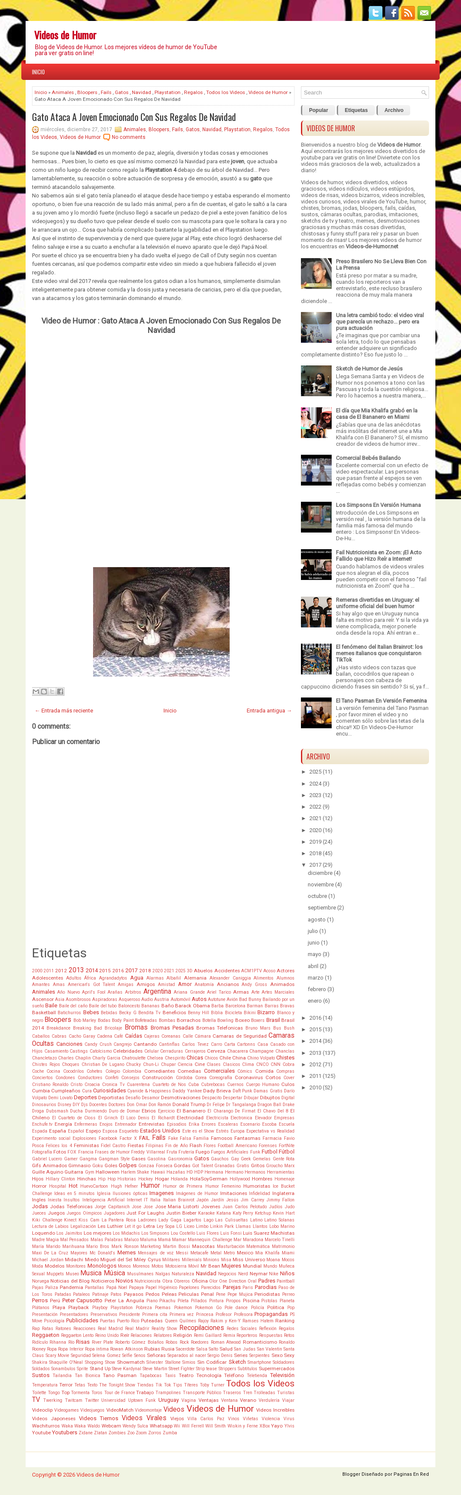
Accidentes (227, 971)
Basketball (44, 1012)
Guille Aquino (47, 1172)
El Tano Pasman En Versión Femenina (381, 700)
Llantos (260, 1226)
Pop (291, 1307)
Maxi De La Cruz (50, 1253)
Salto (213, 1349)
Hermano (234, 1172)
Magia (52, 1239)
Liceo (189, 1226)
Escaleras (228, 1124)
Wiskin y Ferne (243, 1426)
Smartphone (259, 1362)
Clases (214, 1064)
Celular (151, 1051)
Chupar (168, 1064)
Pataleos (81, 1294)
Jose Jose (142, 1207)
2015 (105, 971)
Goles (111, 1165)
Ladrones (147, 1220)
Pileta (183, 1301)
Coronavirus (249, 1077)
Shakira (39, 1362)
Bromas (136, 1027)
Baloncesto (129, 1006)
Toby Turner (212, 1385)
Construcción (157, 1077)
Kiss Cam (89, 1220)
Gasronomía (180, 1159)
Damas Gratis (268, 1091)
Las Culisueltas (231, 1220)
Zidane (86, 1433)
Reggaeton (45, 1335)
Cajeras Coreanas (162, 1036)
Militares (171, 1260)
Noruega (40, 1281)
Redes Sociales (242, 1328)
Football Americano (237, 1145)
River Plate (102, 1342)
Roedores (200, 1342)
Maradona (253, 1239)
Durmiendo (96, 1111)
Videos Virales (144, 1418)
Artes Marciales (278, 992)
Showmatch (131, 1362)
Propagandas (271, 1314)
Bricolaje (113, 1028)
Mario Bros (97, 1246)
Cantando (145, 1044)
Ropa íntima (97, 1349)
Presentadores (74, 1314)
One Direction (232, 1281)
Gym (89, 1172)
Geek (246, 1159)
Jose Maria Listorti (177, 1207)
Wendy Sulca (135, 1426)
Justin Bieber (181, 1213)
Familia (201, 1138)
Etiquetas (356, 110)
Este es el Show (198, 1131)
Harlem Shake (135, 1172)
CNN (275, 1064)
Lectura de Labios (50, 1226)
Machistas (283, 1233)
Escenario (250, 1124)
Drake (289, 1104)
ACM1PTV (251, 971)
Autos (199, 999)
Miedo (92, 1260)
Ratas (47, 1328)
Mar (237, 1239)
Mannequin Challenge (210, 1239)
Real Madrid (110, 1328)
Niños (287, 1273)
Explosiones (84, 1138)
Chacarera (237, 1051)
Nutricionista (147, 1281)
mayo (314, 954)
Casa (262, 1044)
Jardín (217, 1200)
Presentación (45, 1314)
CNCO (262, 1064)
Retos (289, 1335)
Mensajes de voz (155, 1253)
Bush (289, 1028)
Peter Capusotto (82, 1300)
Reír (124, 1335)
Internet (134, 1200)
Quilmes (187, 1321)
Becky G (127, 1012)
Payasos (133, 1294)
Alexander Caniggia (230, 978)
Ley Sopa (166, 1226)
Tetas (79, 1385)
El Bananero (191, 1111)
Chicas (195, 1057)
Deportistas (111, 1098)
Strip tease (206, 1368)
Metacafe (199, 1253)
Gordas (182, 1165)
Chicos (211, 1058)
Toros (96, 1392)
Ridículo (40, 1342)
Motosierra (176, 1266)
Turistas (286, 1392)
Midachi (74, 1260)
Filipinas (154, 1145)
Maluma (148, 1239)
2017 (131, 970)
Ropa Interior (70, 1349)
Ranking (285, 1321)
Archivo (394, 110)
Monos (124, 1266)
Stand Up (100, 1368)
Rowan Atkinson (126, 1349)
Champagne (261, 1051)
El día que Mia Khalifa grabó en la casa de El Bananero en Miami (376, 413)
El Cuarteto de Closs (74, 1118)
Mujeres (231, 1266)
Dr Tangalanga (241, 1104)
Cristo (76, 1084)
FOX (71, 1152)
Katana (223, 1213)
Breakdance (58, 1028)
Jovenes (210, 1207)
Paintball (286, 1281)
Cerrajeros (195, 1051)
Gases (138, 1159)
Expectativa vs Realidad (270, 1131)
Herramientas (281, 1172)
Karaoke (206, 1213)
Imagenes (161, 1193)
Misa (226, 1260)
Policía (257, 1307)
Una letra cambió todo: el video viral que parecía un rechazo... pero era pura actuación (380, 321)
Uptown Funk (142, 1400)
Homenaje (284, 1179)
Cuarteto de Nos (169, 1084)
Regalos (193, 92)
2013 (76, 970)
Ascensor (43, 999)
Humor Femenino (223, 1186)
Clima (248, 1064)
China (239, 1058)
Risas (83, 1342)
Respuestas (271, 1335)
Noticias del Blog (70, 1281)
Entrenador (126, 1124)
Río (71, 1342)
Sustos (41, 1375)
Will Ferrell (193, 1426)
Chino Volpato (261, 1058)
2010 (315, 1087)
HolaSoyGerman (209, 1179)
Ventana (229, 1400)
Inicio (38, 72)
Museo (72, 1274)
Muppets (55, 1274)
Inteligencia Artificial (103, 1200)
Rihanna (58, 1342)
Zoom (141, 1433)
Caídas (133, 1036)
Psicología (54, 1321)
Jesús (232, 1200)
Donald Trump (188, 1104)
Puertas (107, 1321)
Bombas (167, 1020)
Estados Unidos (160, 1130)
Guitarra (73, 1172)
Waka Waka (73, 1426)
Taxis (170, 1375)
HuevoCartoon (94, 1186)
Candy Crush (98, 1044)
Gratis (242, 1165)
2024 (315, 783)
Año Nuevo (68, 992)
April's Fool (93, 992)
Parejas (232, 1287)
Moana (273, 1260)
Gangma (88, 1159)
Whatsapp (161, 1426)
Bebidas (109, 1012)
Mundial (252, 1266)
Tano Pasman (120, 1375)
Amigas (126, 984)
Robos (172, 1342)
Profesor (224, 1314)
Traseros (232, 1392)
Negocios (227, 1274)
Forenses (268, 1145)
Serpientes (259, 1355)
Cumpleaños (65, 1091)
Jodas (40, 1206)
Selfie (127, 1355)
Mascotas (203, 1246)
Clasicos (231, 1064)
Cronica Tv (113, 1084)
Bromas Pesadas (172, 1027)
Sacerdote (185, 1349)
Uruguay (168, 1400)
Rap (36, 1328)
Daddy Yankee (186, 1091)
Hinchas (86, 1179)
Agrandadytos (113, 978)
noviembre (321, 884)
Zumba (170, 1433)
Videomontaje (148, 1410)
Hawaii (158, 1172)
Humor (150, 1185)
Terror (66, 1385)
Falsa (185, 1138)
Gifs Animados (49, 1165)
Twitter (92, 1400)
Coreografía (220, 1077)
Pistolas (269, 1301)
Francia (85, 1152)
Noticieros (102, 1281)
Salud (226, 1349)
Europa (237, 1131)
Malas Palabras (106, 1239)
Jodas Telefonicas (71, 1207)
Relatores (163, 1335)
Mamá (164, 1239)
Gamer (71, 1159)
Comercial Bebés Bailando (368, 458)
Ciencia (185, 1064)
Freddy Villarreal (148, 1152)
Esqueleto (128, 1131)
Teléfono (234, 1375)
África (90, 978)
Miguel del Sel (116, 1260)
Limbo (202, 1226)
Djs (84, 1104)
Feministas (86, 1145)
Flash (196, 1145)
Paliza (51, 1287)
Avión (232, 999)
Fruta (171, 1152)
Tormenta (80, 1392)
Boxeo (242, 1020)
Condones (65, 1077)
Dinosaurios (44, 1104)
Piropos (233, 1301)
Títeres (191, 1385)
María (38, 1246)
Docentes (98, 1104)
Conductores (90, 1077)
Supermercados (277, 1368)
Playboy (100, 1307)
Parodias (266, 1287)
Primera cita (154, 1314)
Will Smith (215, 1426)
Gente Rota (284, 1159)
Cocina (53, 1071)
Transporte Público (202, 1392)
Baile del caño (73, 1006)
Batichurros (69, 1012)
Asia (59, 999)
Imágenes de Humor (197, 1193)
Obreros (182, 1281)
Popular (318, 110)
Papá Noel (116, 1287)
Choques (70, 1064)
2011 (49, 971)
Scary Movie (58, 1355)
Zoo (130, 1433)
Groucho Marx (280, 1165)
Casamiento (56, 1051)
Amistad (166, 984)
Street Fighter (182, 1368)
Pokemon (183, 1307)
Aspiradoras (104, 999)
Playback (78, 1307)
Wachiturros (46, 1426)
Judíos (276, 1207)
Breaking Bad (87, 1028)
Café (118, 1036)
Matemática (258, 1246)
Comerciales (219, 1071)
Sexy (289, 1355)
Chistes (285, 1057)
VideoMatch (120, 1410)
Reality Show (164, 1328)
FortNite (287, 1145)
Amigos (146, 984)
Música (114, 1273)
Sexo (277, 1355)
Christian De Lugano (103, 1064)
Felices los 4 (59, 1145)
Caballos (41, 1036)
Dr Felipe (216, 1104)
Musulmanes (140, 1274)
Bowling (225, 1020)
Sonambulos (63, 1368)
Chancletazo (44, 1058)
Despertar (232, 1098)
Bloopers (87, 92)
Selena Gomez (106, 1355)
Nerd (243, 1274)
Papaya (136, 1287)
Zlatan (100, 1433)
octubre (317, 896)
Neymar (259, 1274)
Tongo (54, 1392)
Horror (39, 1186)
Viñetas (250, 1418)
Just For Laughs (145, 1213)
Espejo (93, 1131)
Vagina (188, 1400)
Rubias (152, 1349)
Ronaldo (287, 1342)
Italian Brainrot (178, 1200)
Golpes (128, 1165)
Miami (288, 1253)
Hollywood (240, 1179)
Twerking (52, 1400)
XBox (265, 1426)
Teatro (186, 1375)
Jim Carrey (252, 1200)
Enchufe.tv (42, 1124)
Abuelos (203, 971)
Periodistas (267, 1294)
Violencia (271, 1418)
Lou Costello (183, 1233)
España (57, 1131)
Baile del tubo (103, 1006)
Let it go (133, 1226)
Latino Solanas (279, 1220)
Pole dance (236, 1307)
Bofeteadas (146, 1020)
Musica (91, 1273)
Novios (124, 1280)
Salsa (201, 1349)
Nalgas (162, 1274)
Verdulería (269, 1400)
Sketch (237, 1362)
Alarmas (155, 978)
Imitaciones (233, 1193)
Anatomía (204, 984)
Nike (273, 1274)
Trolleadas (264, 1392)
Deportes (85, 1097)
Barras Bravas (280, 1006)
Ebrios (149, 1111)
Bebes (91, 1012)
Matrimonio (283, 1246)
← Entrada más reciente (64, 710)
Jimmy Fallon (280, 1200)
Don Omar (137, 1104)
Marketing (150, 1246)
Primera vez (181, 1314)
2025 (180, 971)
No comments (129, 137)
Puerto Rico (128, 1321)
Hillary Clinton (61, 1179)
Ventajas (208, 1400)
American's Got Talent (91, 984)
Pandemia (71, 1287)
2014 (92, 970)
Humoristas (256, 1186)
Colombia (132, 1071)
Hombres (262, 1179)
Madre (38, 1239)
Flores (210, 1145)
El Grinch (108, 1118)
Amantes (41, 984)
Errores (208, 1124)
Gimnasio (79, 1165)
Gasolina (156, 1159)
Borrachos (189, 1020)
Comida (264, 1071)
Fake (173, 1138)
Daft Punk (242, 1091)
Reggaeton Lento (77, 1335)
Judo (290, 1207)
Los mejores (97, 1233)
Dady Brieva (217, 1091)
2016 (118, 971)
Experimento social (51, 1138)
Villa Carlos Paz (206, 1418)
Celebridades (128, 1051)
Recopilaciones (201, 1328)
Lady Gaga (169, 1220)
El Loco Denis (134, 1118)
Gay (235, 1159)
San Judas (244, 1349)
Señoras (156, 1355)
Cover (289, 1077)
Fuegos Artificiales (229, 1152)
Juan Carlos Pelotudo (244, 1207)
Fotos (59, 1152)
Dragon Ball (269, 1104)
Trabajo (145, 1392)
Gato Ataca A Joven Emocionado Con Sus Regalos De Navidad (134, 116)
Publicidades (82, 1320)
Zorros (154, 1433)
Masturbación (231, 1246)
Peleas (169, 1294)
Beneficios (174, 1012)
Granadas (224, 1165)
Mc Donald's (102, 1253)
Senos (140, 1355)
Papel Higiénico (161, 1287)
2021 (169, 971)
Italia (155, 1200)
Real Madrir (137, 1328)
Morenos (141, 1266)
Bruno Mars (258, 1028)
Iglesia (104, 1193)
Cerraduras (171, 1051)
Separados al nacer (186, 1355)
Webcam (111, 1426)
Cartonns (246, 1044)
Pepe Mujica (240, 1294)
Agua (136, 977)
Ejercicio (166, 1111)
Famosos (221, 1138)
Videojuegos (92, 1410)
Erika (194, 1124)
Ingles (39, 1200)
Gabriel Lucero (47, 1159)
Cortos (273, 1077)
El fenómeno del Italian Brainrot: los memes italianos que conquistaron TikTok (379, 653)
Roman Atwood (226, 1342)
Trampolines (168, 1392)
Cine (200, 1064)
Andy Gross (254, 984)
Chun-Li (151, 1064)
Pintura (216, 1301)
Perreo (288, 1294)
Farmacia (272, 1138)
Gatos (121, 92)
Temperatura (45, 1385)
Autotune (216, 999)
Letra (149, 1226)
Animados (282, 984)
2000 (37, 971)
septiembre (322, 907)
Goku (97, 1165)
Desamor (151, 1098)
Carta (229, 1044)
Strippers (227, 1368)
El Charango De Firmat (231, 1111)
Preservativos (103, 1314)
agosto (317, 919)
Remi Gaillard (208, 1335)
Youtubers (64, 1432)
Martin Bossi (176, 1246)
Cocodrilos (73, 1071)
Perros (40, 1300)
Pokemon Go (208, 1307)
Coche (38, 1071)
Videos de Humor (65, 34)
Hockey (145, 1179)
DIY (76, 1104)
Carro (216, 1044)
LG (179, 1226)
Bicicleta (233, 1012)
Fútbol (287, 1151)
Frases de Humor (112, 1152)
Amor (185, 984)
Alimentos (264, 978)
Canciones (69, 1044)
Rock (184, 1342)
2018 (145, 971)
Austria (161, 999)
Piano (152, 1301)
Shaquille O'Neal (66, 1362)
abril (313, 966)
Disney (64, 1104)
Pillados (199, 1301)
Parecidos (211, 1287)
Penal (207, 1294)
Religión (182, 1335)
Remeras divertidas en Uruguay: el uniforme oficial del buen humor (377, 603)
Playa (59, 1307)
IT (146, 1200)
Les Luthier (110, 1226)
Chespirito (175, 1058)
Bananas (150, 1006)
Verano (248, 1400)
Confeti (112, 1077)
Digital (288, 1098)
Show (110, 1362)
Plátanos (41, 1307)
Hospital (57, 1186)
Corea (201, 1077)
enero (315, 1001)
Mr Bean (210, 1266)
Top (65, 1392)
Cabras (59, 1036)
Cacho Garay (82, 1036)
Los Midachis (126, 1233)
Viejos (177, 1418)
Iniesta (54, 1200)
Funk (255, 1152)
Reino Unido (107, 1335)
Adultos (74, 978)
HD (190, 1172)
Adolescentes (47, 978)
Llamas (243, 1226)
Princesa (204, 1314)
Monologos (102, 1266)
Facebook (108, 1138)
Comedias (189, 1071)
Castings (79, 1051)
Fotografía (42, 1152)
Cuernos (235, 1084)
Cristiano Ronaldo (50, 1084)
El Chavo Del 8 (273, 1111)
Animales (63, 92)
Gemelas (262, 1159)
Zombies (117, 1433)
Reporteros (246, 1335)
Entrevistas (151, 1124)
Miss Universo (249, 1260)
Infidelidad (259, 1193)
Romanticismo (260, 1342)
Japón (202, 1200)
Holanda (179, 1179)
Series (241, 1355)
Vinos (233, 1418)
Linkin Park (222, 1226)
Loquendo (43, 1233)
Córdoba (184, 1077)
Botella (209, 1020)
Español (76, 1131)
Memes (126, 1252)
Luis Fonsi (231, 1233)
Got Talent (202, 1165)
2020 (157, 971)
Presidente (129, 1314)
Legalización (83, 1226)
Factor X (128, 1138)
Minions (211, 1260)
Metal (216, 1253)
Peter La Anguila (124, 1301)
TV (36, 1400)
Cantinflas (169, 1044)
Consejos (130, 1077)
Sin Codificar (212, 1362)
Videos (173, 1409)
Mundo (270, 1266)
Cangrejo (122, 1044)
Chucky (133, 1064)
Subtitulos (247, 1368)
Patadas (63, 1294)
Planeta (287, 1301)
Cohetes (94, 1071)
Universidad (113, 1400)
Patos (116, 1294)
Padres (266, 1280)
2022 (315, 806)
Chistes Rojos (46, 1064)
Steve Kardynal (126, 1368)
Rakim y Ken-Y (225, 1321)
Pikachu (167, 1301)
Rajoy (203, 1321)
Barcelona (235, 1006)
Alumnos (286, 978)
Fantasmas (247, 1138)
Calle (188, 1036)
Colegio (112, 1071)
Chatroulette (134, 1058)
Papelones (189, 1287)
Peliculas (188, 1294)
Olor (213, 1281)
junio (314, 942)
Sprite (82, 1368)
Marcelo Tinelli (280, 1239)
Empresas (284, 1118)
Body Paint (122, 1020)
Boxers (258, 1020)
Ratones (63, 1328)
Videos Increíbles (275, 1410)
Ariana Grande (189, 992)
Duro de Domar (124, 1111)
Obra (167, 1281)
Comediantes (159, 1071)
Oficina (200, 1281)
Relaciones (141, 1335)
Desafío (132, 1098)
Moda (37, 1266)
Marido (53, 1246)
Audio (147, 999)
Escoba (269, 1124)
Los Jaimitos (69, 1233)
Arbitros (133, 992)
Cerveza (216, 1051)
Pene (220, 1294)
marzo (316, 977)
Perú (55, 1301)
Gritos (258, 1165)
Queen (171, 1321)
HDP (198, 1172)
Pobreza (144, 1307)
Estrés (222, 1131)
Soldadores (284, 1362)
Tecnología (209, 1375)
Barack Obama (192, 1006)
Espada (39, 1131)
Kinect (70, 1220)
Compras (285, 1071)
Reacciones (84, 1328)
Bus (277, 1028)
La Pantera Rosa (119, 1220)
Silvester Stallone (163, 1362)
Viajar (288, 1400)
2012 (61, 971)
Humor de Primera (182, 1186)
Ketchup (263, 1213)
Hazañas (175, 1172)
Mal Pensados (74, 1239)
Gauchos (220, 1159)
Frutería (186, 1152)
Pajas (38, 1287)
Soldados (41, 1368)
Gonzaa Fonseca (155, 1165)
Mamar (179, 1239)
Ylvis (289, 1426)
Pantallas (94, 1287)
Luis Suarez (256, 1233)
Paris (247, 1287)
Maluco (131, 1239)
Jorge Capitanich (112, 1207)
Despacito (212, 1098)
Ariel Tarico (219, 992)
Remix (229, 1335)
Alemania (195, 978)
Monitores (76, 1266)
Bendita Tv (149, 1012)
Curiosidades (109, 1090)
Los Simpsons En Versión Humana (378, 505)
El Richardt (163, 1118)
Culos (288, 1084)
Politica (275, 1307)
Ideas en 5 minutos (74, 1193)
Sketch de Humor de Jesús (369, 368)
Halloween (108, 1172)
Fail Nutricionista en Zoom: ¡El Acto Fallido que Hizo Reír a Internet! (379, 555)
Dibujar (251, 1098)
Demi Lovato (60, 1098)
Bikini (250, 1012)
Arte (255, 992)
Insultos (72, 1200)
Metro (229, 1253)
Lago (208, 1220)
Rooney (39, 1349)
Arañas (115, 992)
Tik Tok (163, 1385)
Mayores (79, 1253)
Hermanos (255, 1172)
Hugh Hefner (124, 1186)
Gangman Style (114, 1159)
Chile (225, 1058)
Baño (167, 1006)
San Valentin (269, 1349)
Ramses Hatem (258, 1321)
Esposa (109, 1131)
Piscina (251, 1301)
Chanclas (285, 1051)
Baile (51, 1005)
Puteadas (152, 1321)
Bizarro (266, 1012)
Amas (59, 984)
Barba (217, 1006)
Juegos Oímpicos (84, 1213)
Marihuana (73, 1246)
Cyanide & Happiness (149, 1091)
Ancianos (228, 984)
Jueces (39, 1213)
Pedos (153, 1294)
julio (313, 931)
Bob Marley (84, 1020)
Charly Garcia (106, 1058)
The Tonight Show (117, 1385)
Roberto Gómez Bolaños (139, 1342)
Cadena (104, 1036)
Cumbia (41, 1091)
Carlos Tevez (195, 1044)
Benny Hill (198, 1012)
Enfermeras (85, 1124)
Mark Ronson (125, 1246)
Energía (63, 1124)
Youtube (41, 1433)
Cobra (289, 1064)
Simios (188, 1362)
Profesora (243, 1314)
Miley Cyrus (147, 1260)
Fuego (202, 1152)
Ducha (76, 1111)
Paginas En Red (411, 1474)
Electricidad (190, 1118)
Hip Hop (107, 1179)
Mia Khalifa (267, 1253)
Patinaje (100, 1294)
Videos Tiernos (98, 1418)
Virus (289, 1418)
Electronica (241, 1118)
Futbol (269, 1151)
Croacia (92, 1084)
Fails (106, 92)
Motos (157, 1266)
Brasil (273, 1020)
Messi (182, 1253)
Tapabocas (151, 1375)
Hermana (213, 1172)
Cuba (193, 1084)
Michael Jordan (48, 1260)
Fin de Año (176, 1145)
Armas (241, 992)
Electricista (217, 1118)
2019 (315, 842)
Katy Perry (243, 1213)
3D (190, 971)
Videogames (66, 1410)
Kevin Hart (284, 1213)
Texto (92, 1385)
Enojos (106, 1124)
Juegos (56, 1213)
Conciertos (42, 1077)
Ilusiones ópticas (130, 1193)
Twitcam (73, 1400)
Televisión (282, 1375)
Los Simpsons (155, 1233)
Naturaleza (183, 1274)
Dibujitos (270, 1098)
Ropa (52, 1349)
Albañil (173, 978)
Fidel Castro (113, 1145)
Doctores (116, 1104)
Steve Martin (155, 1368)
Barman (255, 1006)
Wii (177, 1426)
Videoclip (42, 1410)
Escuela (287, 1124)
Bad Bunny (250, 999)
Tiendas (145, 1385)
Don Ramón (160, 1104)
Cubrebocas (213, 1084)
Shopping (94, 1362)
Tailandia (62, 1375)
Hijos (38, 1179)
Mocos (288, 1260)
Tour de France (119, 1392)
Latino (256, 1220)
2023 (315, 795)
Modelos (54, 1266)
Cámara (203, 1036)
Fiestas (136, 1145)
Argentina (157, 991)
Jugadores (114, 1213)
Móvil (193, 1266)
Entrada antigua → (269, 710)
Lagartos (192, 1220)
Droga (38, 1111)
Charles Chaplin (74, 1058)
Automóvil (180, 999)
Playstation (168, 92)
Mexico (245, 1253)
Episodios (177, 1124)
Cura (87, 1091)
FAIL (144, 1138)
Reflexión (268, 1328)
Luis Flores (207, 1233)
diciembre (320, 873)
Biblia (217, 1012)
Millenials (192, 1260)
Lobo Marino (282, 1226)
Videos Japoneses (54, 1418)
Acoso (269, 971)
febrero (317, 989)
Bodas (104, 1020)
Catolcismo (101, 1051)
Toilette (39, 1392)
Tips (177, 1385)
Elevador (263, 1118)
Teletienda (257, 1375)
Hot (73, 1186)
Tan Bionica (87, 1375)
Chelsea (155, 1058)
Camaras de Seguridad (240, 1036)
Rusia (168, 1349)
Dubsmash (57, 1111)
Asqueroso (129, 999)
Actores (286, 971)
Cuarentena (138, 1084)
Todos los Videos (225, 92)
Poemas (163, 1307)
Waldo (94, 1426)
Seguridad (81, 1355)
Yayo (277, 1426)
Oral (252, 1281)
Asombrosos (78, 999)
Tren (247, 1392)
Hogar (162, 1179)
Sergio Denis (220, 1355)
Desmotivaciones (181, 1098)
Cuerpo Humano (262, 1084)
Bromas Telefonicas (219, 1028)
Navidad (141, 92)
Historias (126, 1179)
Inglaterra (283, 1193)
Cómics (244, 1071)
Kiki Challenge (47, 1220)
